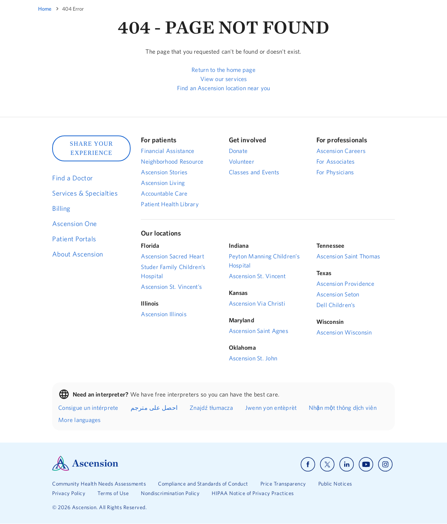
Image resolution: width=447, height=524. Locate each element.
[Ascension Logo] (85, 469)
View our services (223, 79)
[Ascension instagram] (385, 464)
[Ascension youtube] (366, 464)
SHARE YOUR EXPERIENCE (91, 148)
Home (44, 8)
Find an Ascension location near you (223, 88)
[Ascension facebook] (307, 464)
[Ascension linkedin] (346, 464)
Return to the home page (223, 69)
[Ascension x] (327, 464)
